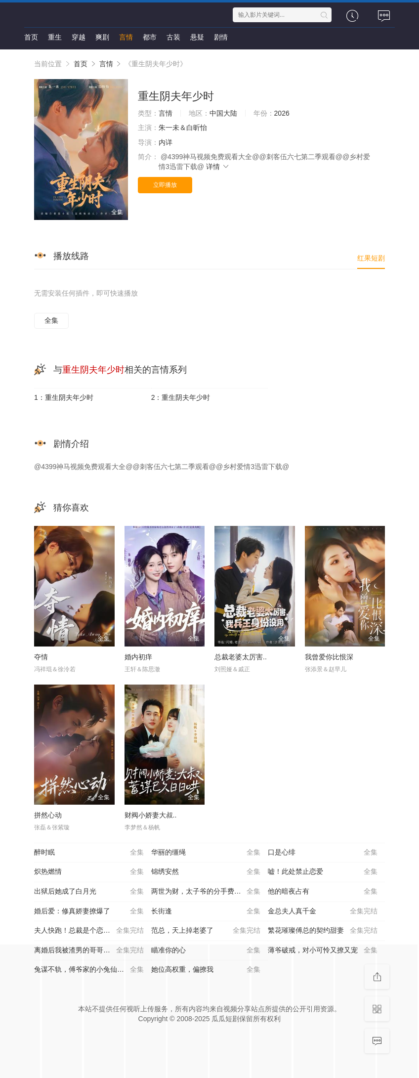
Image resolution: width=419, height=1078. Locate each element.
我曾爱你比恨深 (329, 657)
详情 (218, 167)
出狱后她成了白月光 (89, 892)
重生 (55, 37)
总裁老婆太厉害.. (240, 657)
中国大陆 (223, 113)
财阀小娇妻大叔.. (151, 815)
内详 (165, 142)
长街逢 (206, 911)
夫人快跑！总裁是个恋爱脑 (89, 931)
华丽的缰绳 (206, 853)
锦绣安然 (206, 872)
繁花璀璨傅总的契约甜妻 (322, 931)
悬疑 (197, 37)
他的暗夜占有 (322, 892)
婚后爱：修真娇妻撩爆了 (89, 911)
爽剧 (102, 37)
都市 (150, 37)
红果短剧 (371, 258)
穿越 (78, 37)
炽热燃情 (89, 872)
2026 (282, 113)
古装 (173, 37)
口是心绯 (322, 853)
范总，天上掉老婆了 (206, 931)
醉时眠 (89, 853)
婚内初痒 (138, 657)
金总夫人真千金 (322, 911)
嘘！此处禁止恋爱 (322, 872)
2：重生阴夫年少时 (180, 397)
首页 (31, 37)
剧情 (221, 37)
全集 (51, 320)
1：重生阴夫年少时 (63, 397)
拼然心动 (48, 815)
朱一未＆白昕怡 (183, 127)
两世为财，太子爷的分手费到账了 (206, 892)
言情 (126, 37)
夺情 (41, 657)
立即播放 (165, 184)
